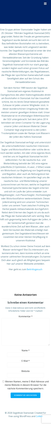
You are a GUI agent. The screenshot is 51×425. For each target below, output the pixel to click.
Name (26, 350)
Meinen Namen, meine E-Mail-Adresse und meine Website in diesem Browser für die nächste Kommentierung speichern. (27, 385)
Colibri (39, 416)
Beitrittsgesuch (34, 269)
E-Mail (25, 360)
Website (25, 371)
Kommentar (26, 316)
